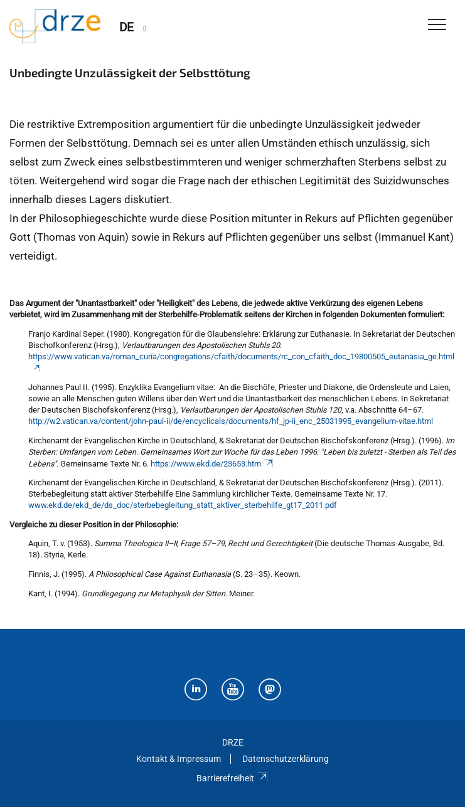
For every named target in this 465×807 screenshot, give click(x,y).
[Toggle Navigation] (437, 25)
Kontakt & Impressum (178, 759)
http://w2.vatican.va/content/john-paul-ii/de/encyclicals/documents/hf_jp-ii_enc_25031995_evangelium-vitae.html (230, 421)
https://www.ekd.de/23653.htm (212, 463)
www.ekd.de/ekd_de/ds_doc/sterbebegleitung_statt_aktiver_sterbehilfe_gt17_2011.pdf (182, 505)
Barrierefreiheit (232, 778)
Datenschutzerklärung (285, 759)
